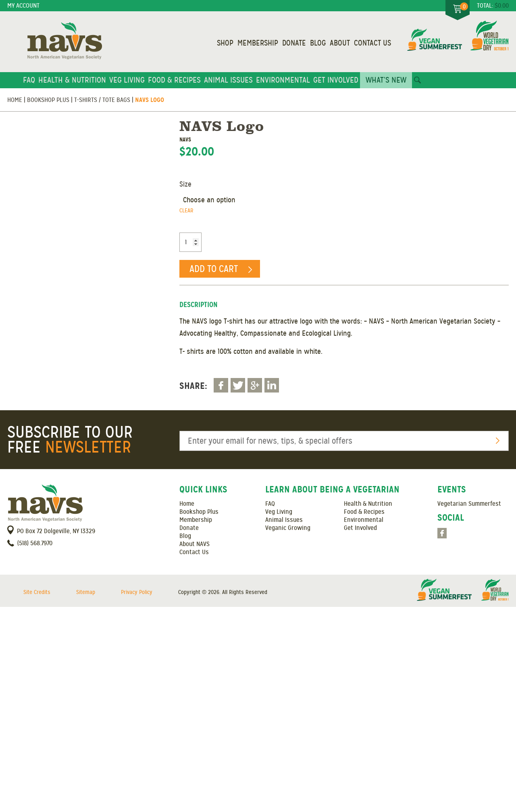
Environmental (283, 80)
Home (14, 100)
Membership (257, 43)
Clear (186, 210)
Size (185, 184)
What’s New (386, 80)
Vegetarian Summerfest (469, 504)
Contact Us (372, 43)
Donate (294, 43)
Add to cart (213, 269)
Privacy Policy (136, 592)
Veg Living (127, 80)
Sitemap (85, 592)
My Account (23, 5)
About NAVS (194, 544)
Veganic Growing (287, 528)
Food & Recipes (174, 80)
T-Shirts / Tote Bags (102, 100)
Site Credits (36, 592)
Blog (318, 43)
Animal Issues (228, 80)
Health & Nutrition (72, 80)
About (340, 43)
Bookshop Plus (48, 100)
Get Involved (335, 80)
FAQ (29, 80)
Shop (225, 43)
